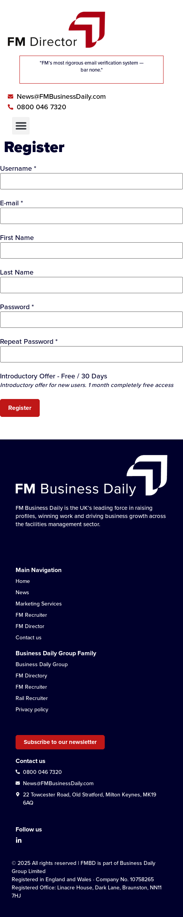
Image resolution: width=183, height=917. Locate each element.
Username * (18, 168)
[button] (21, 126)
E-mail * (11, 203)
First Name (17, 237)
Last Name (16, 272)
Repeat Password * (29, 341)
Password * (17, 306)
